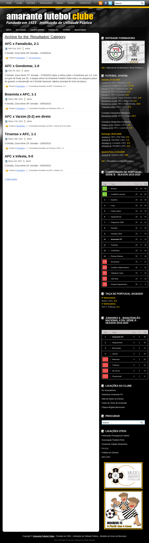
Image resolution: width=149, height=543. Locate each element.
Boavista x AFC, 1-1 (20, 94)
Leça (113, 205)
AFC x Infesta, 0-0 (19, 156)
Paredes (114, 228)
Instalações (46, 3)
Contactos (85, 3)
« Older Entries (11, 179)
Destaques (21, 30)
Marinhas (116, 359)
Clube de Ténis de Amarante (114, 403)
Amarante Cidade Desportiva (114, 444)
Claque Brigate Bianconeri (113, 407)
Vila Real (114, 279)
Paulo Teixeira (89, 540)
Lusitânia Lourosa (118, 194)
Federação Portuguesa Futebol (115, 435)
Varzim (115, 354)
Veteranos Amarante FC (112, 394)
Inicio (8, 30)
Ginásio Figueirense (119, 284)
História (31, 3)
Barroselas (116, 348)
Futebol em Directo (110, 452)
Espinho (114, 200)
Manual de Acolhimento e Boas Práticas (124, 68)
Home (8, 3)
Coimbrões (115, 250)
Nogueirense (117, 342)
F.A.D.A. (105, 448)
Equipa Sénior (37, 30)
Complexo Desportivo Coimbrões (116, 122)
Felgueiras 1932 (117, 222)
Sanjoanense (116, 217)
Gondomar (115, 262)
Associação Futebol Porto (113, 440)
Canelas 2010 (116, 234)
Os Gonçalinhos (109, 390)
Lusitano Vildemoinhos (120, 267)
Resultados (80, 30)
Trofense (114, 245)
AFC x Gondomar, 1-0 (22, 66)
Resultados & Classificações (119, 161)
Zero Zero (106, 457)
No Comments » (35, 58)
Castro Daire (116, 211)
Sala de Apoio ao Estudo (112, 399)
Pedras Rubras (117, 256)
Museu (60, 3)
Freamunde (116, 376)
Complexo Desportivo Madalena (116, 113)
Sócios (71, 3)
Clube (19, 3)
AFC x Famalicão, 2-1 (22, 44)
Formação (53, 30)
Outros (66, 30)
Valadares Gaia (117, 273)
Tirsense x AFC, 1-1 (20, 134)
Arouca (114, 188)
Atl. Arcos (116, 371)
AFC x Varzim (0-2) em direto (28, 116)
